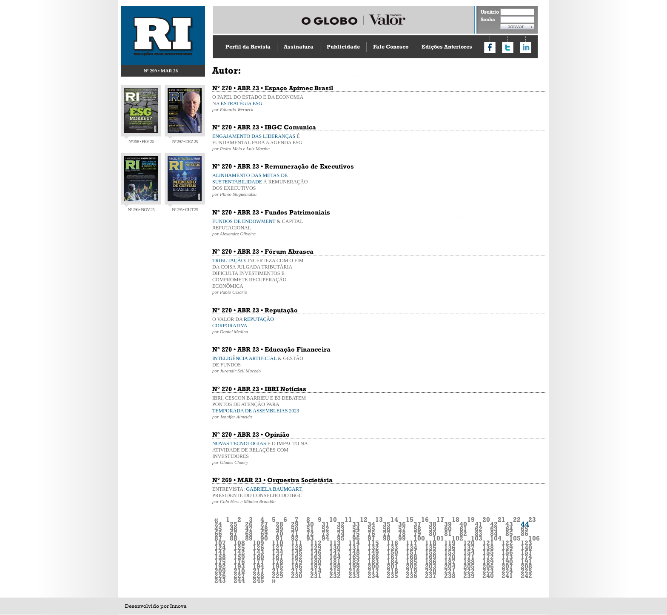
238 (450, 575)
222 (469, 571)
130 (335, 547)
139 (507, 547)
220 (430, 571)
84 (494, 533)
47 (249, 528)
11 (348, 519)
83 (478, 533)
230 (296, 575)
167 (392, 557)
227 (239, 575)
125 (239, 547)
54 (356, 528)
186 (430, 561)
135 (430, 547)
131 (354, 547)
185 (411, 561)
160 (258, 557)
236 (411, 575)
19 (471, 519)
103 (476, 538)
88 (233, 538)
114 (354, 543)
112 (316, 543)
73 (325, 533)
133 (392, 547)
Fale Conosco (390, 46)
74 (341, 533)
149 (373, 552)
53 (341, 528)
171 (469, 557)
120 (469, 543)
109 (258, 543)
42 (494, 524)
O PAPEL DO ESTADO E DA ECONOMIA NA (261, 103)
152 (430, 552)
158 (220, 557)
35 (387, 524)
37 (417, 524)
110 (277, 543)
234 (373, 575)
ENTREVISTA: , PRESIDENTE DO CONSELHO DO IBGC (261, 495)
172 (488, 557)
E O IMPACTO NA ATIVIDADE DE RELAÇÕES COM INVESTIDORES (261, 453)
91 (279, 538)
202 (411, 566)
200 (373, 566)
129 (316, 547)
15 (409, 519)
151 (411, 552)
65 (524, 528)
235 (392, 575)
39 (448, 524)
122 (507, 543)
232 (335, 575)
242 (526, 575)
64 (509, 528)
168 (411, 557)
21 (501, 519)
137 (469, 547)
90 (264, 538)
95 (341, 538)
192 (220, 566)
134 (411, 547)
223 (488, 571)
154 (469, 552)
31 (325, 524)
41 (478, 524)
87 (218, 538)
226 (220, 575)
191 (526, 561)
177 (258, 561)
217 (373, 571)
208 (526, 566)
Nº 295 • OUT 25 (185, 184)
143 (258, 552)
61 (463, 528)
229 (277, 575)
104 (496, 538)
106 (534, 538)
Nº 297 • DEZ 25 (185, 116)
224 (507, 571)
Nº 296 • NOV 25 (141, 184)
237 (430, 575)
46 (233, 528)
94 (325, 538)
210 (239, 571)
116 (392, 543)
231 (316, 575)
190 (507, 561)
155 (488, 552)
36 (402, 524)
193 (239, 566)
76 (371, 533)
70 (279, 533)
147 (335, 552)
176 (239, 561)
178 (277, 561)
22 (517, 519)
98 (387, 538)
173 (507, 557)
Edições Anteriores (447, 46)
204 (450, 566)
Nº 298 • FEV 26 (141, 116)
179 (296, 561)
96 (356, 538)
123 (526, 543)
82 (463, 533)
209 (220, 571)
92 (295, 538)
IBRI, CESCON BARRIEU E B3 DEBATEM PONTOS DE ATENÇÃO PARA (261, 407)
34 (371, 524)
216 (354, 571)
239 (469, 575)
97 (371, 538)
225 (526, 571)
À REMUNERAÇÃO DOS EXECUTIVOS (261, 184)
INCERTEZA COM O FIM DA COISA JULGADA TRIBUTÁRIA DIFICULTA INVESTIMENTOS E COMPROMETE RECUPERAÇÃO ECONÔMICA (261, 276)
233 (354, 575)
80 (432, 533)
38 (432, 524)
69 (264, 533)
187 (450, 561)
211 (258, 571)
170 (450, 557)
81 (448, 533)
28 (279, 524)
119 (450, 543)
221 (450, 571)
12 (364, 519)
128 (296, 547)
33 (356, 524)
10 (333, 519)
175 (220, 561)
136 (450, 547)
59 (432, 528)
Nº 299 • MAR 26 (161, 70)
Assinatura (299, 46)
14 (394, 519)
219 (411, 571)
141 (220, 552)
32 (341, 524)
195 (277, 566)
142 (239, 552)
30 (310, 524)
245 (258, 580)
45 (218, 528)
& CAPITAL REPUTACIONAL (261, 227)
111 (296, 543)
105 (515, 538)
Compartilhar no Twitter (507, 47)
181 (335, 561)
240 (488, 575)
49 (279, 528)
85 (509, 533)
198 (335, 566)
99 (402, 538)
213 (296, 571)
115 (373, 543)
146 (316, 552)
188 (469, 561)
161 (277, 557)
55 (371, 528)
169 (430, 557)
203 (430, 566)
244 (239, 580)
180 (316, 561)
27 (264, 524)
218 (392, 571)
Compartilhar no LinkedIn (525, 47)
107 (220, 543)
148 (354, 552)
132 (373, 547)
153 (450, 552)
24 (218, 524)
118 (430, 543)
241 (507, 575)
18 (455, 519)
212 (277, 571)
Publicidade (343, 46)
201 (392, 566)
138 (488, 547)
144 (277, 552)
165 (354, 557)
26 (249, 524)
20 (486, 519)
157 (526, 552)
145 (296, 552)
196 (296, 566)
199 (354, 566)
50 (295, 528)
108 (239, 543)
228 (258, 575)
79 (417, 533)
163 (316, 557)
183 (373, 561)
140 (526, 547)
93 (310, 538)
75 (356, 533)
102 (457, 538)
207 (507, 566)
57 (402, 528)
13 (379, 519)
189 (488, 561)
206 (488, 566)
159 (239, 557)
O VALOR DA (261, 325)
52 (325, 528)
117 (411, 543)
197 (316, 566)
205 (469, 566)
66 (218, 533)
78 (402, 533)
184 (392, 561)
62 (478, 528)
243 (220, 580)
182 (354, 561)
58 (417, 528)
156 (507, 552)
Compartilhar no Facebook (490, 47)
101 (438, 538)
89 (249, 538)
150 (392, 552)
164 (335, 557)
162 (296, 557)
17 (440, 519)
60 (448, 528)
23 (532, 519)
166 (373, 557)
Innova (178, 606)
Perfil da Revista (248, 46)
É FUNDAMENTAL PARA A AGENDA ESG (261, 142)
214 (316, 571)
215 (335, 571)
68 (249, 533)
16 (425, 519)
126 (258, 547)
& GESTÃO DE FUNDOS (261, 364)
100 (419, 538)
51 (310, 528)
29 (295, 524)
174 (526, 557)
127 (277, 547)
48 (264, 528)
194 (258, 566)
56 (387, 528)
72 (310, 533)
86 (524, 533)
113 (335, 543)
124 (220, 547)
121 (488, 543)
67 (233, 533)
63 (494, 528)
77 (387, 533)
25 (233, 524)
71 (295, 533)
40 (463, 524)
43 (509, 524)
